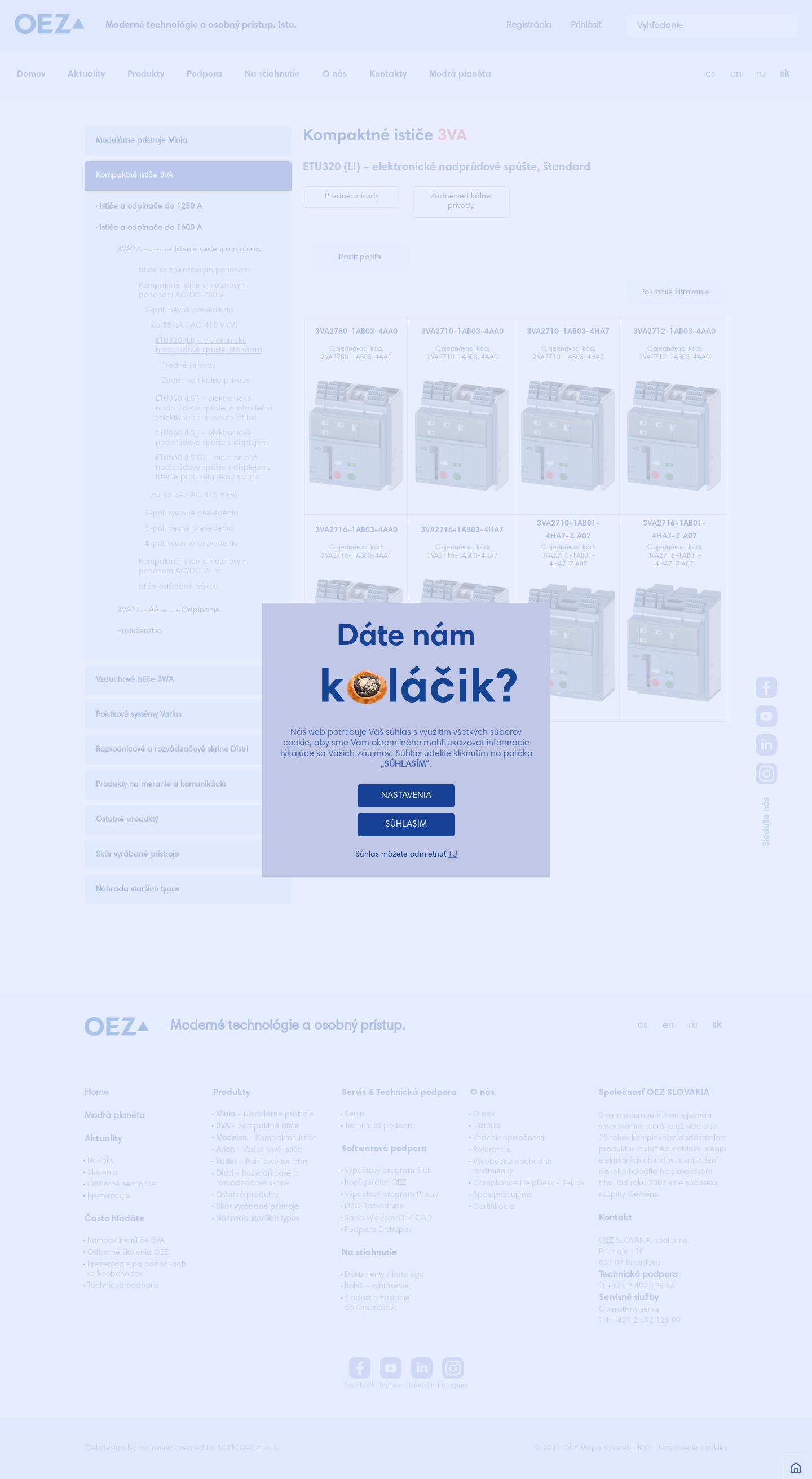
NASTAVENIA (406, 795)
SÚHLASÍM (406, 824)
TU (452, 855)
